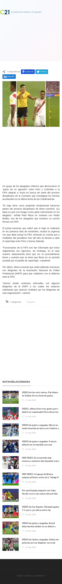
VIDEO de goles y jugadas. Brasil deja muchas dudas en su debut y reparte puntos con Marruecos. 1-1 (40, 526)
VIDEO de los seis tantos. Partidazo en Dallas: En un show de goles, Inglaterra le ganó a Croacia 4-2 (40, 395)
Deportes (31, 302)
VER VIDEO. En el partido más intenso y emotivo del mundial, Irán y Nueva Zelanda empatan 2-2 (40, 461)
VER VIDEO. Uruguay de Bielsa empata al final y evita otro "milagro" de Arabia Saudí (40, 477)
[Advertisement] (31, 155)
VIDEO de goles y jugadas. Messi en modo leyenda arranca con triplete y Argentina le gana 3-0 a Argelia (40, 428)
